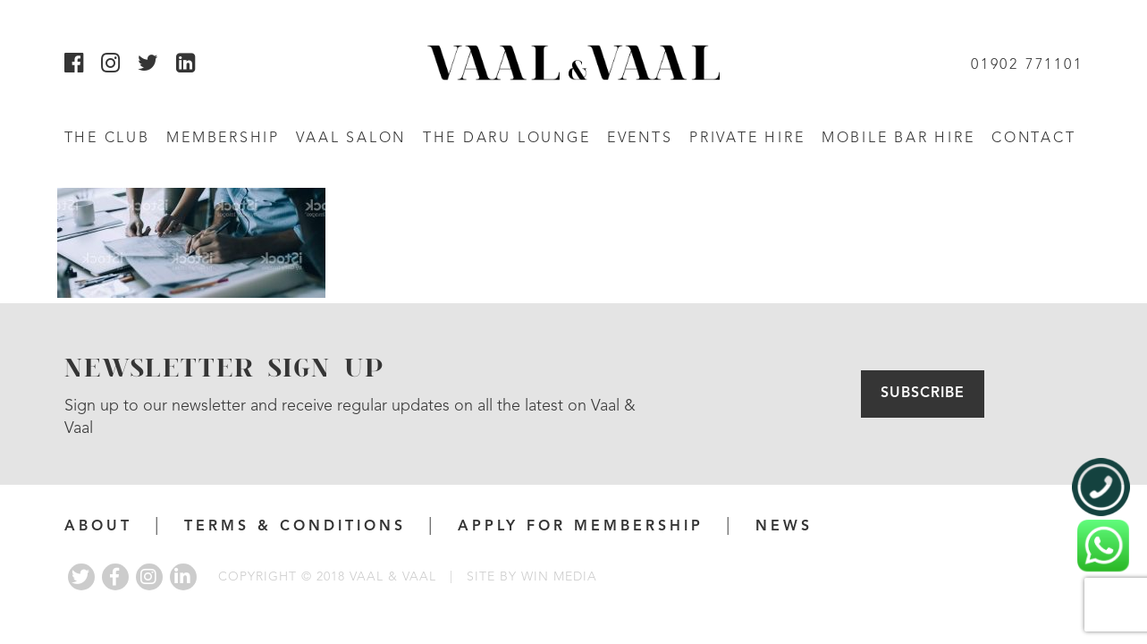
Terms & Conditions (295, 527)
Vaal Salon (351, 138)
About (98, 527)
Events (640, 138)
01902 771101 (1027, 65)
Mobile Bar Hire (898, 138)
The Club (107, 138)
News (784, 527)
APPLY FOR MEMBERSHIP (581, 527)
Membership (223, 138)
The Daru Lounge (507, 138)
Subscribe (923, 393)
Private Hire (747, 138)
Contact (1033, 138)
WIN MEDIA (559, 577)
